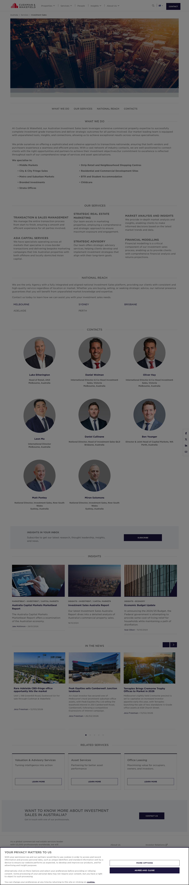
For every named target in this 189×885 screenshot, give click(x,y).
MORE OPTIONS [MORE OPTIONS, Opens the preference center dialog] (144, 863)
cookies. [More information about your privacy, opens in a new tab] (91, 882)
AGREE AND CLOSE (144, 870)
